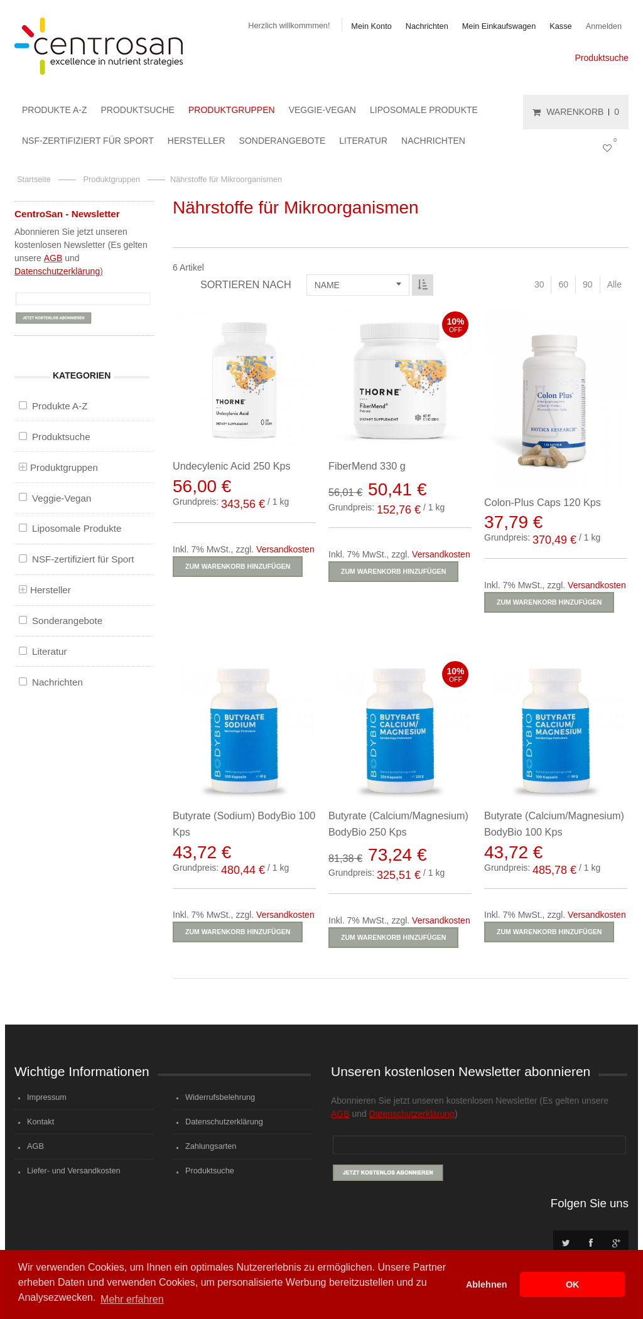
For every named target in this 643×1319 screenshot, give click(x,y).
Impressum (47, 1097)
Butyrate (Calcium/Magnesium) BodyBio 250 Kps (397, 822)
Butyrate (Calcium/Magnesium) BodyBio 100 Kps (552, 822)
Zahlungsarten (210, 1146)
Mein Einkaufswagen (499, 26)
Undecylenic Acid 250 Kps (232, 465)
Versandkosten (285, 549)
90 (588, 284)
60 (563, 284)
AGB (53, 258)
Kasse (560, 26)
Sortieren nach (245, 284)
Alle (614, 284)
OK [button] (573, 1284)
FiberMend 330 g (365, 465)
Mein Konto (371, 26)
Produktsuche (602, 58)
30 (539, 284)
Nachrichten (427, 26)
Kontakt (40, 1121)
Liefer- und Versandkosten (74, 1170)
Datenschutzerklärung (57, 271)
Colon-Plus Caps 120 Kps (540, 502)
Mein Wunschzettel (610, 146)
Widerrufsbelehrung (220, 1097)
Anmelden (604, 26)
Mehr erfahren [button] (132, 1299)
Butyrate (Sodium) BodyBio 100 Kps (244, 822)
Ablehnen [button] (486, 1284)
